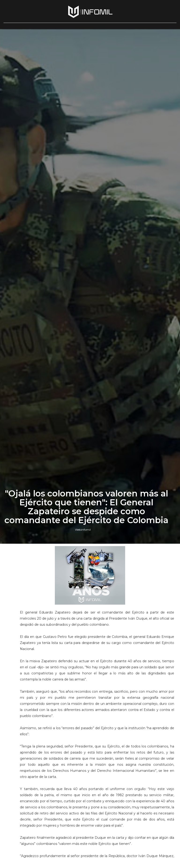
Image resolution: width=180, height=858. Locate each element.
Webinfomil (83, 529)
